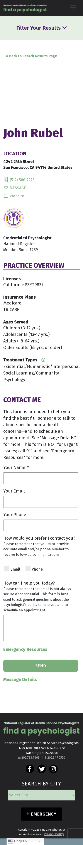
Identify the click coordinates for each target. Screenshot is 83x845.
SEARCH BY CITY (41, 784)
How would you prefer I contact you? (39, 538)
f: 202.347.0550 (55, 757)
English (17, 841)
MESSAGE (14, 188)
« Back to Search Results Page (31, 56)
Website (13, 196)
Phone (37, 569)
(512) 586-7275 (18, 180)
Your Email (14, 491)
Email (15, 569)
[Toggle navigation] (73, 8)
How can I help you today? (29, 583)
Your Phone (14, 514)
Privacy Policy (54, 834)
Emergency (44, 814)
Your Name (16, 467)
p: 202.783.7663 (28, 757)
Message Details (20, 679)
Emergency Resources (25, 649)
